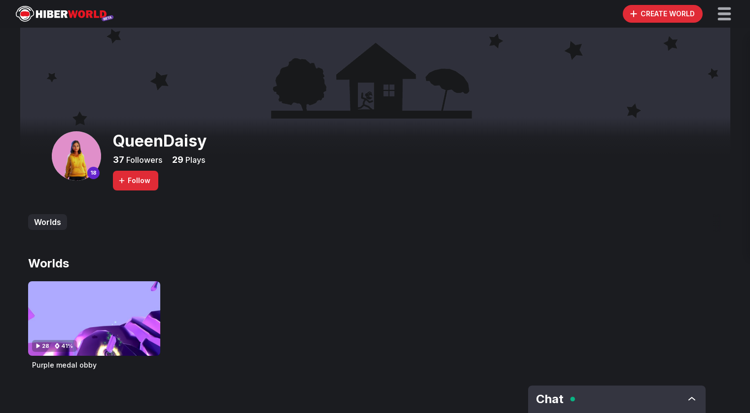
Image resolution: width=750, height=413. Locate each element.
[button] (724, 14)
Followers (143, 160)
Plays (194, 160)
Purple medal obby (64, 365)
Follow (134, 180)
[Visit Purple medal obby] (94, 318)
